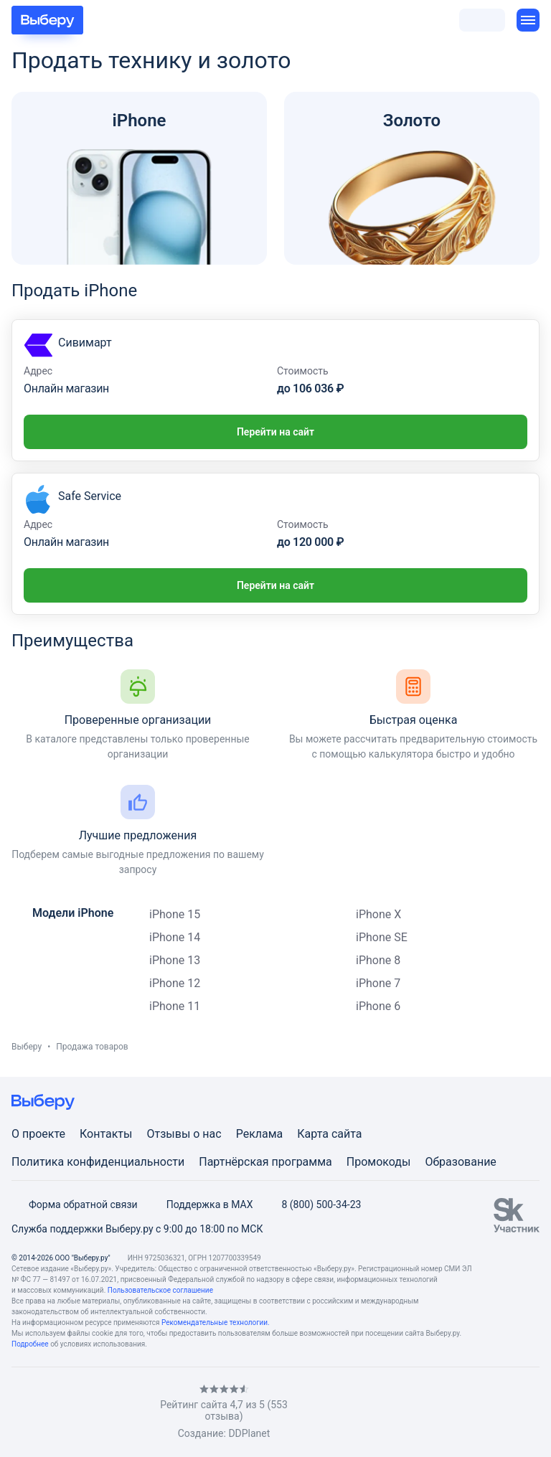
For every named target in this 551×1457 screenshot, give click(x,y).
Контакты (106, 1134)
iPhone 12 (174, 983)
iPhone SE (382, 937)
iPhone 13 (174, 960)
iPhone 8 (378, 960)
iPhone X (378, 914)
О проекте (38, 1134)
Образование (460, 1162)
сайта (346, 1134)
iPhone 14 (174, 937)
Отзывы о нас (183, 1134)
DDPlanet (249, 1433)
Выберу (26, 1047)
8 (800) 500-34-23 (312, 1204)
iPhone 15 (174, 914)
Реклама (259, 1134)
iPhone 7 (378, 983)
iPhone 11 (174, 1006)
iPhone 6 (378, 1006)
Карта (313, 1134)
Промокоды (379, 1162)
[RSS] (132, 1412)
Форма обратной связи (74, 1204)
